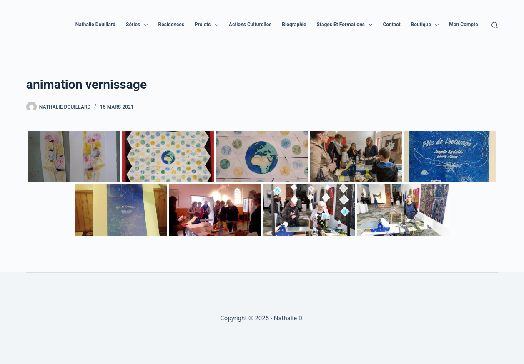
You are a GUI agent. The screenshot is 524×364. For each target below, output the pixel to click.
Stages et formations (346, 25)
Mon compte (463, 24)
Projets (208, 25)
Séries (138, 25)
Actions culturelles (250, 24)
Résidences (171, 24)
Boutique (426, 25)
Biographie (294, 24)
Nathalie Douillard (95, 24)
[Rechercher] (494, 25)
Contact (391, 24)
